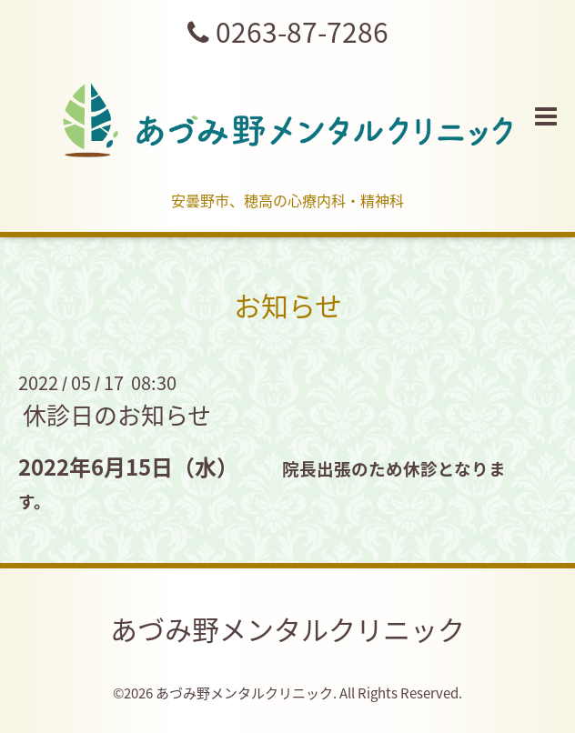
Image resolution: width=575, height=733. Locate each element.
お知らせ (288, 305)
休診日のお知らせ (117, 414)
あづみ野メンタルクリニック (287, 628)
